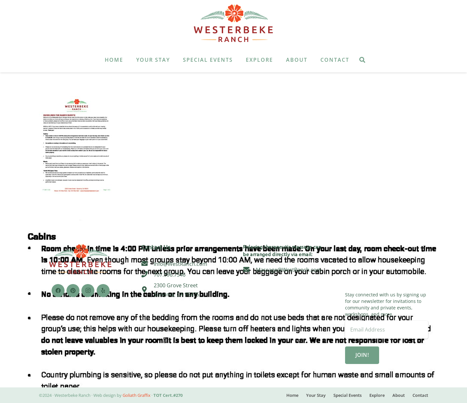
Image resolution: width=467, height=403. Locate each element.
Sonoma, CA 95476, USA (386, 267)
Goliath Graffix (136, 395)
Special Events (347, 395)
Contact (420, 395)
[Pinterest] (72, 290)
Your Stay (316, 395)
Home (292, 395)
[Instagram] (87, 290)
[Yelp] (103, 290)
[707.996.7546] (147, 274)
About (398, 395)
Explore (377, 395)
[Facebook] (58, 290)
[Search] (362, 60)
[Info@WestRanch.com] (147, 263)
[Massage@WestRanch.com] (249, 269)
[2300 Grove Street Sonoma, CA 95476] (147, 289)
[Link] (233, 24)
